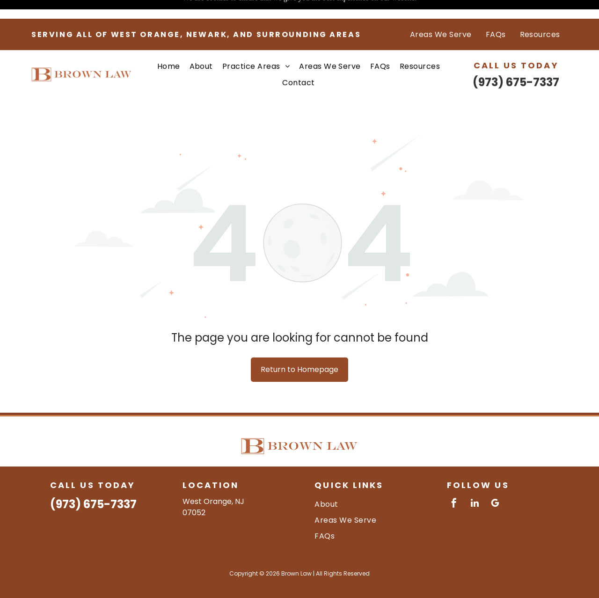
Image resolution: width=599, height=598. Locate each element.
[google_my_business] (495, 481)
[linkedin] (475, 481)
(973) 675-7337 (516, 63)
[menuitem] (441, 15)
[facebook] (454, 481)
